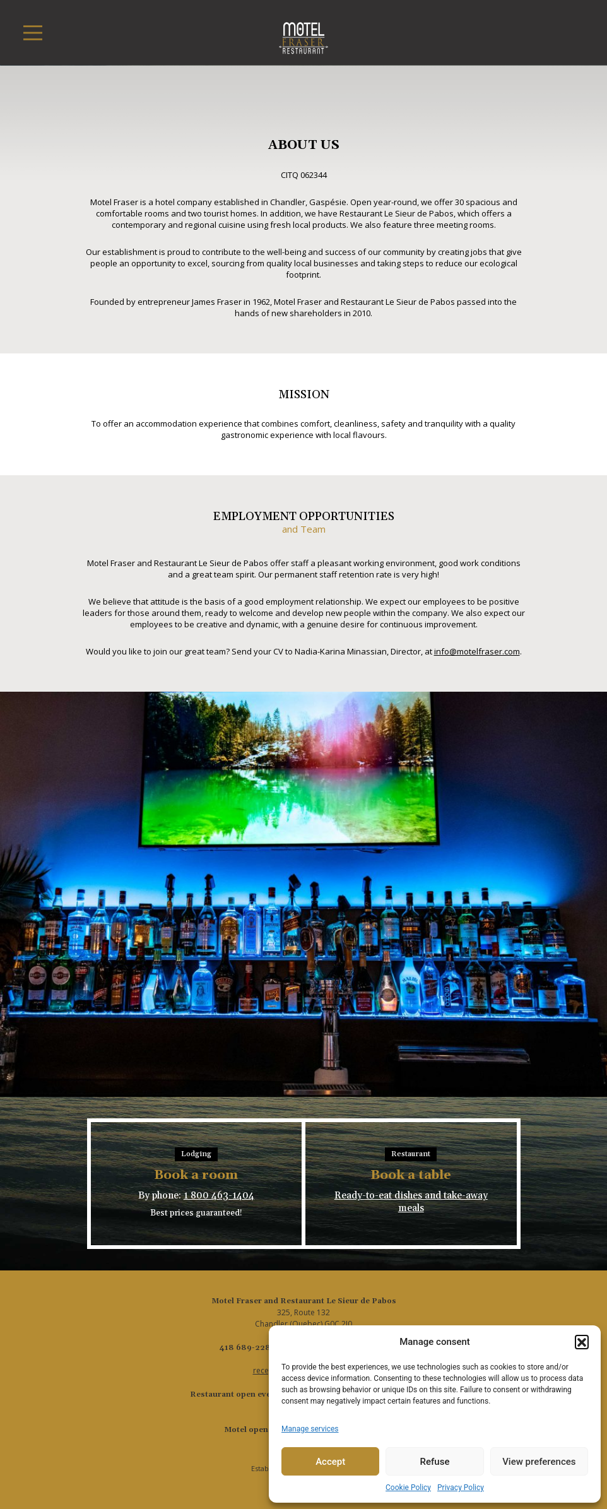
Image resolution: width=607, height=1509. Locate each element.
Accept (330, 1461)
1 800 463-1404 (219, 1196)
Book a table (410, 1175)
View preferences (538, 1461)
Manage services (310, 1428)
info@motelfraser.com (477, 651)
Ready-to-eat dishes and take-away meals (411, 1202)
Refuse (435, 1461)
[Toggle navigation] (33, 33)
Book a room (196, 1175)
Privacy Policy (460, 1487)
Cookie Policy (408, 1487)
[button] (581, 1341)
